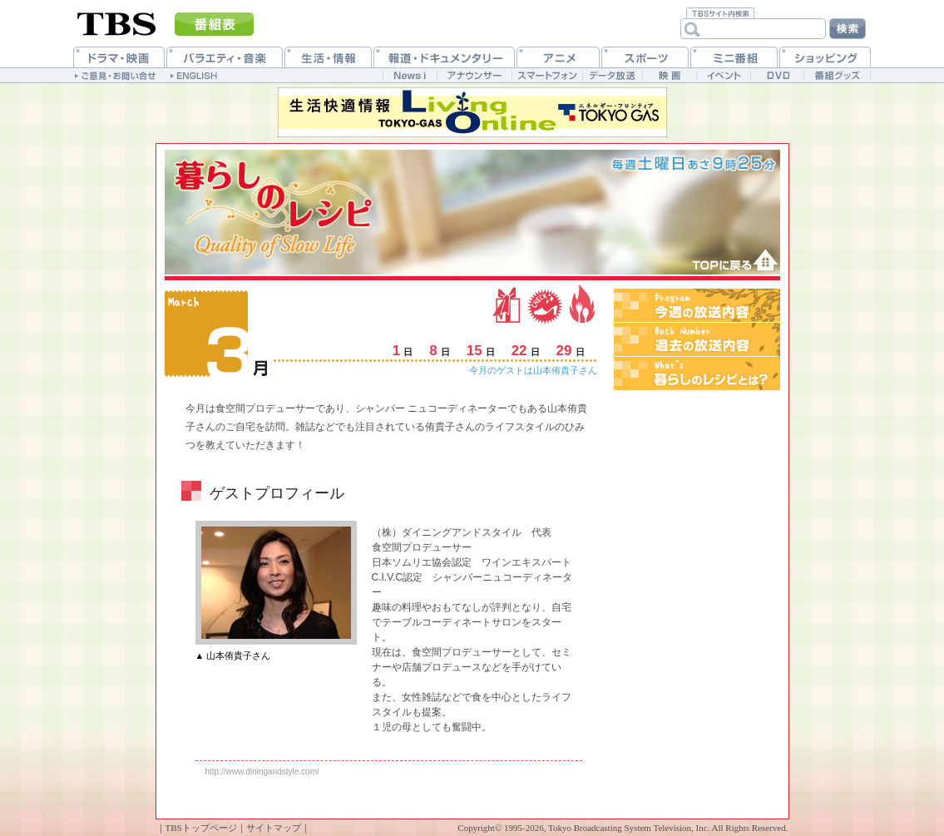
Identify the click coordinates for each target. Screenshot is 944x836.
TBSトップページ (201, 828)
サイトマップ (273, 828)
